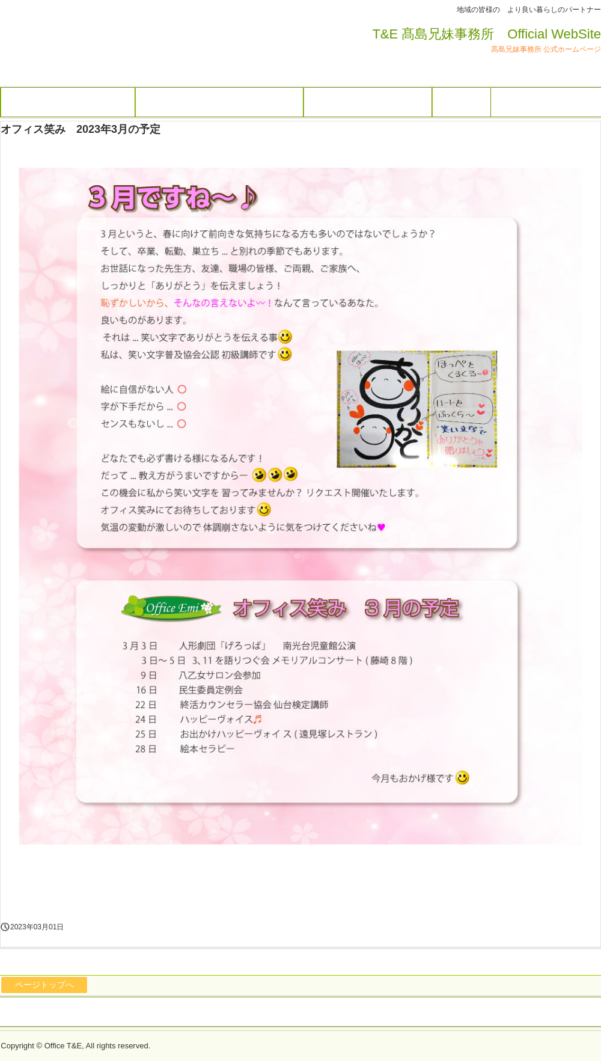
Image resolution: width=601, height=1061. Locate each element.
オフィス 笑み (72, 49)
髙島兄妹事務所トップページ (68, 102)
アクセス (461, 102)
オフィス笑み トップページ (367, 102)
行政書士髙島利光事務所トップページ (219, 102)
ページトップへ (44, 984)
